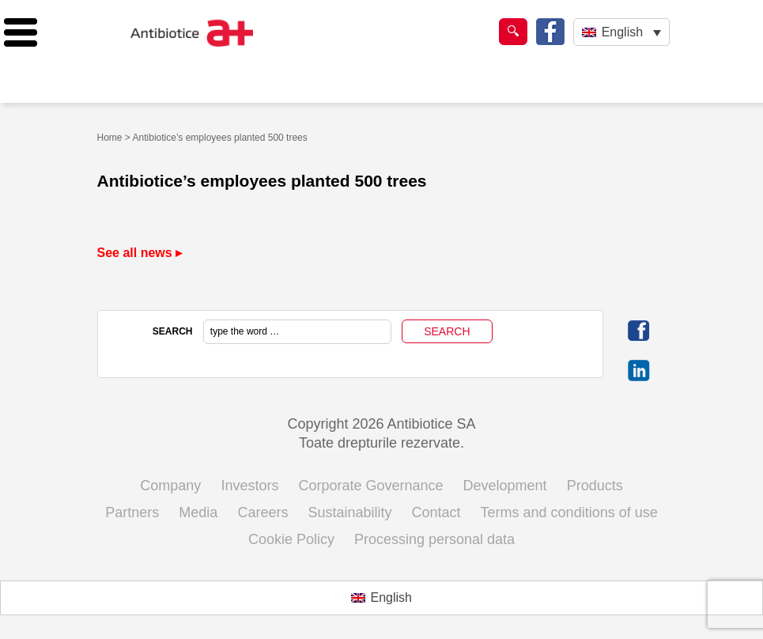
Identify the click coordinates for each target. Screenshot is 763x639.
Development (505, 485)
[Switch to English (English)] (381, 598)
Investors (249, 485)
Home (110, 137)
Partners (132, 512)
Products (595, 485)
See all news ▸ (140, 252)
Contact (436, 512)
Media (198, 512)
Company (170, 485)
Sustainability (349, 512)
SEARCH (173, 331)
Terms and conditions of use (569, 512)
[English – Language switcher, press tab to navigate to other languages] (621, 32)
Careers (262, 512)
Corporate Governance (370, 485)
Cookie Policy (291, 539)
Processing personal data (434, 539)
